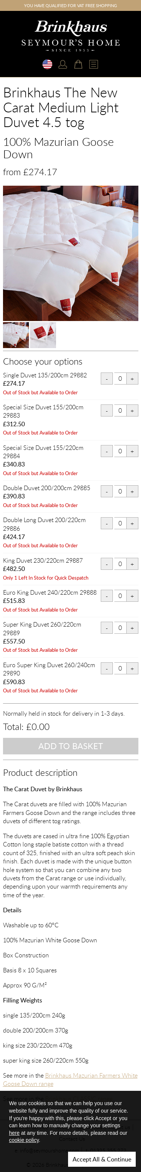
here (14, 1133)
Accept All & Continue (102, 1159)
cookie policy (24, 1140)
